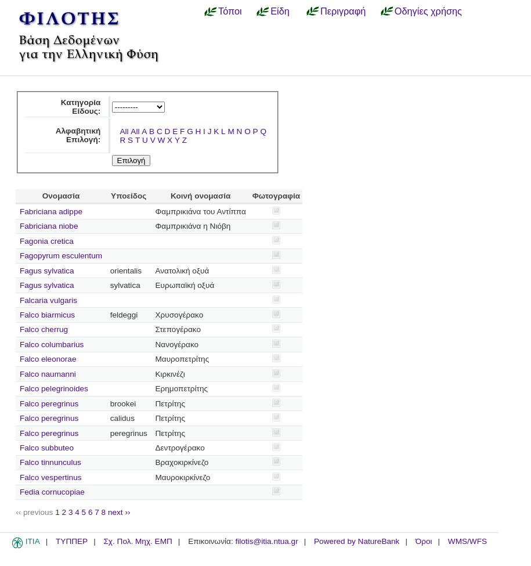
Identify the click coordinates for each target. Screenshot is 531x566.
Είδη (280, 11)
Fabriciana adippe (51, 211)
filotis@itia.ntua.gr (266, 541)
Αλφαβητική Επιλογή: (78, 135)
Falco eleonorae (48, 359)
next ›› (119, 512)
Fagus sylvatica (47, 270)
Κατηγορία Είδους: (81, 107)
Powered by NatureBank (356, 541)
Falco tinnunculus (50, 462)
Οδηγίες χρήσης (428, 11)
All (124, 131)
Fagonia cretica (47, 241)
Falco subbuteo (47, 448)
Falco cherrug (44, 329)
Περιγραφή (343, 11)
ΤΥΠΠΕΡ (72, 541)
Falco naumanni (48, 374)
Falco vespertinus (51, 477)
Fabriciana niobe (49, 226)
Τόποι (230, 11)
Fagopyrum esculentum (61, 255)
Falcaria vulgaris (48, 300)
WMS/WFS (467, 541)
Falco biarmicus (47, 315)
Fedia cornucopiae (52, 492)
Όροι (424, 541)
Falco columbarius (52, 344)
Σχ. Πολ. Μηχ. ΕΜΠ (137, 541)
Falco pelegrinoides (54, 388)
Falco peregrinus (49, 403)
